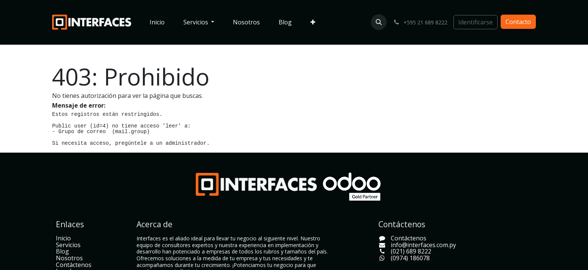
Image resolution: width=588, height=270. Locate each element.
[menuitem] (157, 22)
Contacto (518, 22)
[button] (379, 22)
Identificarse (475, 22)
